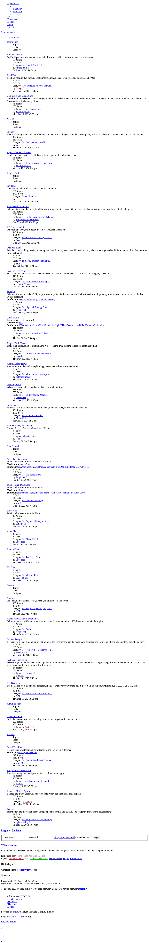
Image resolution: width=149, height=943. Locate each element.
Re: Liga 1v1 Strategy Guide (35, 307)
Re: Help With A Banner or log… (37, 650)
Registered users (74, 858)
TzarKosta (20, 652)
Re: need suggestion (31, 109)
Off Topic (84, 467)
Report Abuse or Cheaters (19, 152)
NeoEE (10, 119)
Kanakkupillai (22, 111)
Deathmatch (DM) (75, 325)
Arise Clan (12, 531)
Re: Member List (30, 575)
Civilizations (13, 317)
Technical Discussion (17, 660)
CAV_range (21, 578)
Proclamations (65, 492)
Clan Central (13, 446)
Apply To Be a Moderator (19, 770)
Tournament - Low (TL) (31, 325)
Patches (10, 809)
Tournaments (13, 405)
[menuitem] (17, 9)
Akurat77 (20, 418)
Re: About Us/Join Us (32, 539)
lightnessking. (22, 377)
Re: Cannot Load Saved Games (36, 760)
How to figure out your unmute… (37, 85)
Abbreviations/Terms (17, 364)
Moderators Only (15, 716)
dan (21, 464)
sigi (17, 145)
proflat (10, 916)
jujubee (19, 675)
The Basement (13, 683)
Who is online (9, 845)
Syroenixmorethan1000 (27, 219)
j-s (17, 199)
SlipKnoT (20, 524)
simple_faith (21, 67)
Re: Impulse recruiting (32, 500)
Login (4, 830)
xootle (19, 783)
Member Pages (26, 492)
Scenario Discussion (16, 271)
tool (17, 503)
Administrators (16, 858)
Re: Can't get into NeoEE (33, 142)
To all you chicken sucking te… (37, 261)
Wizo (27, 464)
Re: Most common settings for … (37, 374)
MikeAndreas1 (23, 165)
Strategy (11, 291)
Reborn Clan (13, 549)
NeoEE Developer (57, 858)
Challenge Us (71, 467)
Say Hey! (11, 186)
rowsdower (21, 310)
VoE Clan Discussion (17, 459)
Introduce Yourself (46, 467)
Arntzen (28, 727)
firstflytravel (26, 870)
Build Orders (25, 299)
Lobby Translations (27, 752)
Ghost (27, 801)
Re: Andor (26, 629)
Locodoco (20, 356)
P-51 (18, 263)
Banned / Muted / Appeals (19, 791)
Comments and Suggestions (20, 96)
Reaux (19, 240)
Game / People (29, 196)
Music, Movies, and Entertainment (23, 618)
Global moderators (39, 858)
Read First (12, 75)
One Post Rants (14, 247)
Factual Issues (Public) (46, 492)
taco (21, 322)
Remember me (83, 837)
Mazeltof (23, 916)
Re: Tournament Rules (32, 415)
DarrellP (82, 889)
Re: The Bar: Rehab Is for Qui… (37, 693)
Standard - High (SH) (54, 325)
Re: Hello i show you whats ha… (37, 217)
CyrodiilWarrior (23, 284)
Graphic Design (14, 639)
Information (12, 42)
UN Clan (11, 567)
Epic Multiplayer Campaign (20, 425)
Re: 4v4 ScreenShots (31, 557)
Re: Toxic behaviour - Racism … (37, 163)
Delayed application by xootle (36, 781)
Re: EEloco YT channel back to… (38, 353)
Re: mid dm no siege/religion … (37, 333)
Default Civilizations (95, 325)
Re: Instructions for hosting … (36, 281)
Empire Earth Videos (16, 343)
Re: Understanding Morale (34, 395)
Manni (22, 490)
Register (16, 830)
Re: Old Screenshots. (31, 474)
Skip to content (8, 32)
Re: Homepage (29, 673)
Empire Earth (13, 173)
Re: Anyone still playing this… (36, 521)
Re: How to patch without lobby (37, 819)
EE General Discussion (18, 206)
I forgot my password (64, 837)
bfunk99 (19, 763)
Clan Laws (79, 492)
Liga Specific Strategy (44, 299)
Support (10, 132)
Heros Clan (12, 510)
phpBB (16, 911)
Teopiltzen (20, 477)
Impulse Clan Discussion (18, 485)
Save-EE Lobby (14, 747)
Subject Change (29, 436)
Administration (14, 703)
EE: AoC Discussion (16, 227)
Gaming (11, 598)
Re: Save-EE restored (32, 65)
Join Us (60, 467)
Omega (19, 88)
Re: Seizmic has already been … (37, 237)
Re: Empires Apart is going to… (37, 608)
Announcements (14, 54)
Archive (11, 734)
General (10, 585)
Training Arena (14, 384)
